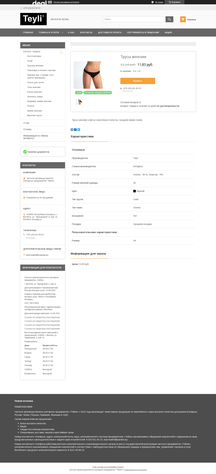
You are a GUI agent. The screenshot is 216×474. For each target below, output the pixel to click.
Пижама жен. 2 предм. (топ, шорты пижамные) (40, 76)
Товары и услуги (49, 32)
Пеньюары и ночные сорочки (41, 70)
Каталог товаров (31, 51)
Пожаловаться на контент (135, 470)
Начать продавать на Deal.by (66, 2)
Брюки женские (34, 111)
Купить (137, 81)
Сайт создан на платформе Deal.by (108, 467)
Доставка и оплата (109, 32)
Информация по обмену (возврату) (35, 136)
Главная (28, 32)
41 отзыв (159, 2)
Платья (30, 106)
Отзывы (27, 129)
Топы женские (33, 87)
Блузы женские (34, 92)
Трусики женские (35, 65)
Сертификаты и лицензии (143, 32)
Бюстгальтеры (34, 56)
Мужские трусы (34, 115)
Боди (29, 61)
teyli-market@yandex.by (37, 254)
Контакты (86, 32)
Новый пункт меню (23, 406)
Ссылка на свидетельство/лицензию (42, 317)
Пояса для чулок (35, 82)
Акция (168, 32)
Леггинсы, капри (35, 96)
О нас (71, 32)
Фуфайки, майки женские (39, 101)
